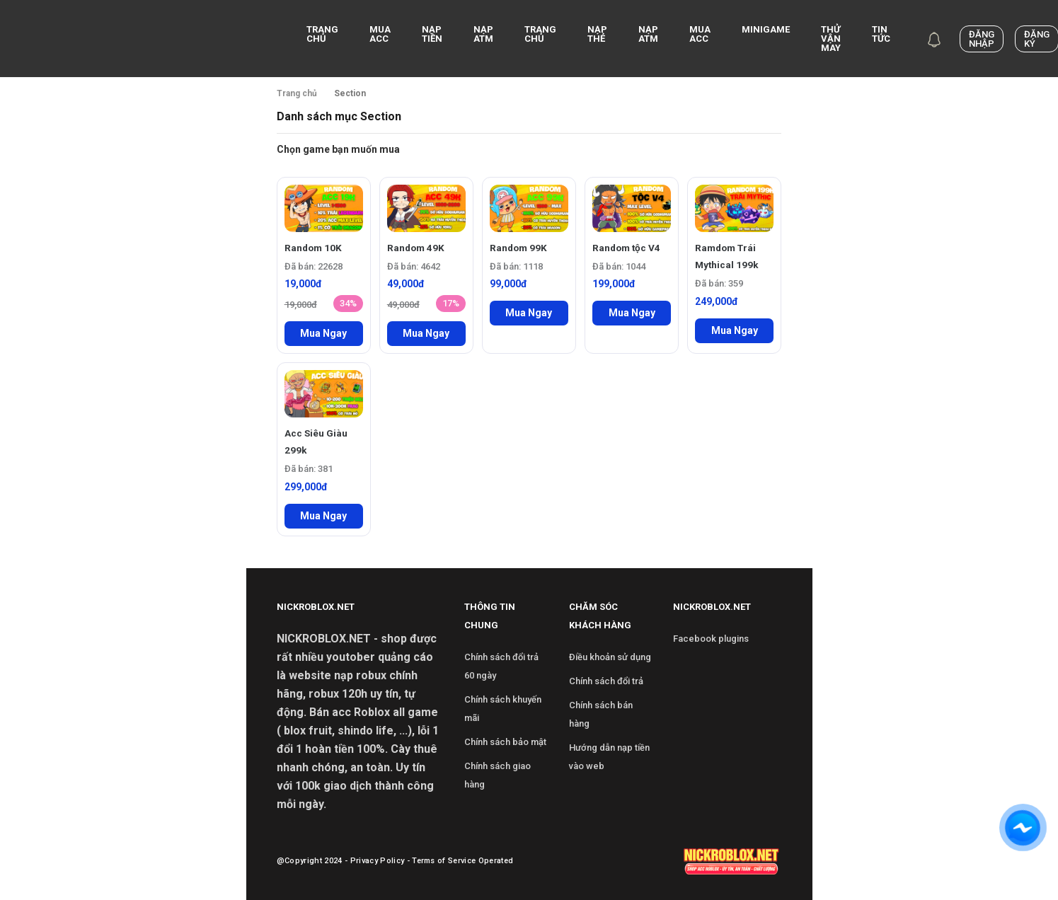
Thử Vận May (831, 38)
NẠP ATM (483, 34)
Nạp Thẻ (597, 34)
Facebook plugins (711, 638)
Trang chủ (322, 34)
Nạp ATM (648, 34)
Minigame (766, 29)
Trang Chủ (540, 34)
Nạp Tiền (432, 34)
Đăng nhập (981, 39)
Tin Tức (881, 34)
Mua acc (380, 34)
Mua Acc (700, 34)
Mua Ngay (323, 333)
